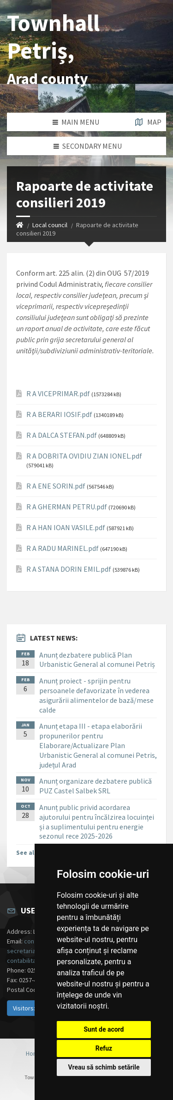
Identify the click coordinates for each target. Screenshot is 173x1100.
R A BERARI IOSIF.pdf (59, 414)
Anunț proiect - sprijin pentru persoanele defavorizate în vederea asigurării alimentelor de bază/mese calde (96, 695)
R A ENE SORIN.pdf (55, 486)
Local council (49, 225)
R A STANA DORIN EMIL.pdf (68, 569)
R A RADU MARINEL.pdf (62, 548)
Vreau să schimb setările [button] (103, 1067)
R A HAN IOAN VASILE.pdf (65, 527)
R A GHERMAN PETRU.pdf (66, 506)
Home (34, 1053)
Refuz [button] (104, 1048)
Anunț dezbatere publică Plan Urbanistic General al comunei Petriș (97, 659)
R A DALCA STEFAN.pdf (61, 435)
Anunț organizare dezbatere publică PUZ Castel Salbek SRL (95, 785)
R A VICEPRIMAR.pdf (58, 393)
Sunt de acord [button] (104, 1029)
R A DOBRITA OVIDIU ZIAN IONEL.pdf (84, 456)
